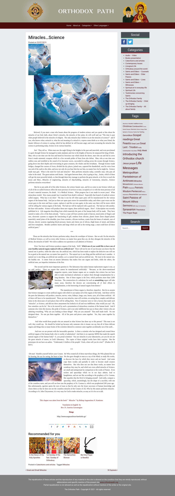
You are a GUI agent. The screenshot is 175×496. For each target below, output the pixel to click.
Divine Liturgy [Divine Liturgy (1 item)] (140, 129)
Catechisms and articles (45, 465)
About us (76, 25)
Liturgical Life (130, 66)
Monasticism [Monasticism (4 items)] (128, 184)
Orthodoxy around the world (136, 69)
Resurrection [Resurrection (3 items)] (133, 194)
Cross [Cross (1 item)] (144, 126)
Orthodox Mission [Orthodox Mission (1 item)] (138, 184)
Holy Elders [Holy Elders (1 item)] (134, 151)
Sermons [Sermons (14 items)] (128, 205)
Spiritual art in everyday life (136, 88)
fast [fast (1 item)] (138, 132)
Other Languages (100, 25)
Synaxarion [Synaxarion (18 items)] (129, 209)
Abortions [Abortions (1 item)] (125, 123)
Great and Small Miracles (36, 470)
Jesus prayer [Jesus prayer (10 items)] (129, 163)
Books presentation (133, 58)
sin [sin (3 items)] (134, 206)
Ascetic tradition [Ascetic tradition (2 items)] (133, 123)
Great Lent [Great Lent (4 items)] (135, 144)
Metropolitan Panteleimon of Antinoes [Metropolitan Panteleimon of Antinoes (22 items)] (132, 176)
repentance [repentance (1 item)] (126, 194)
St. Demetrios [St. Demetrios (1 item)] (142, 206)
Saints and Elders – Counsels (137, 71)
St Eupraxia (113, 470)
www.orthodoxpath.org (109, 482)
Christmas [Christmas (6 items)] (127, 126)
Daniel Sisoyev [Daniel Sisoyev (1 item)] (126, 129)
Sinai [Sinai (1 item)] (137, 206)
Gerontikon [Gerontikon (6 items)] (127, 135)
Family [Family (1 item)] (135, 132)
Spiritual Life (130, 90)
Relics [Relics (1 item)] (143, 191)
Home (68, 25)
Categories (86, 25)
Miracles (66, 465)
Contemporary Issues (133, 63)
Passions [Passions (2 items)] (131, 188)
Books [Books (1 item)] (141, 123)
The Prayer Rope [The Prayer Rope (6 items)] (130, 213)
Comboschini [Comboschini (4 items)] (137, 126)
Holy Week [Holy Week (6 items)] (142, 150)
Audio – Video (131, 55)
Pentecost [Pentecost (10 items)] (136, 191)
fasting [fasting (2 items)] (142, 132)
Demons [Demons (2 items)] (133, 129)
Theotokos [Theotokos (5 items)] (140, 210)
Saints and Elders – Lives (135, 80)
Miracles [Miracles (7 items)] (138, 181)
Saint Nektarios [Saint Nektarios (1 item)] (143, 194)
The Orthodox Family (133, 98)
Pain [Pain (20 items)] (125, 187)
